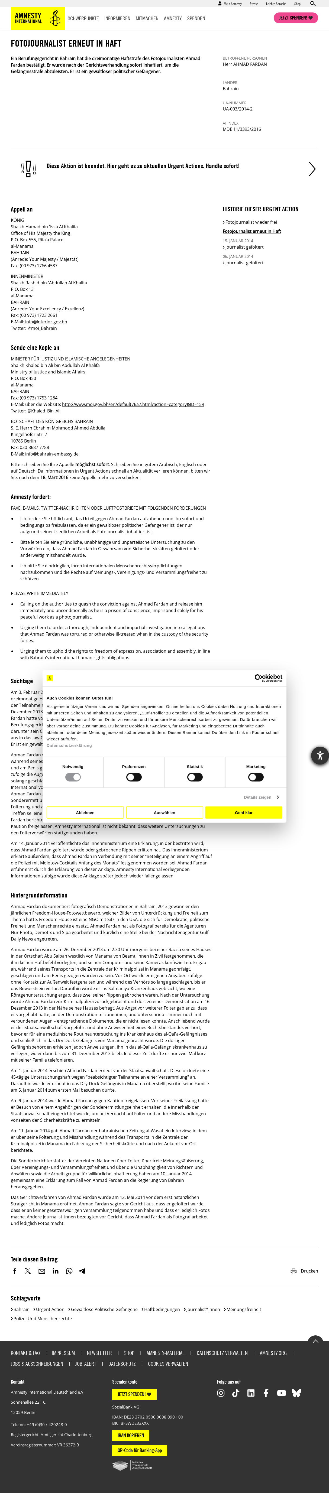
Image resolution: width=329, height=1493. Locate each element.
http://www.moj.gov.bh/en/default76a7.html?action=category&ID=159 (133, 404)
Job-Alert (85, 1363)
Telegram (82, 1271)
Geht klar (244, 812)
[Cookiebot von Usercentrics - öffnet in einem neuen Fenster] (258, 678)
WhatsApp (69, 1271)
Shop (297, 3)
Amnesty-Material (166, 1352)
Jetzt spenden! (293, 18)
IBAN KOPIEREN (131, 1435)
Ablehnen (85, 812)
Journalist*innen (203, 1309)
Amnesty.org (273, 1352)
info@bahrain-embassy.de (52, 454)
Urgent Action (50, 1309)
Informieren (117, 18)
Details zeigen (257, 797)
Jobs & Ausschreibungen (37, 1363)
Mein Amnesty (233, 3)
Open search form (312, 3)
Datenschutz (122, 1363)
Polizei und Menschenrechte (43, 1319)
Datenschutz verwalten (222, 1352)
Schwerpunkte (83, 18)
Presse (254, 3)
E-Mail (42, 1271)
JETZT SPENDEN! (132, 1394)
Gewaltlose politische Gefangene (104, 1309)
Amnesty (173, 18)
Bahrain (22, 1309)
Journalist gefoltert (244, 247)
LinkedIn (55, 1271)
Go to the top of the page (315, 1340)
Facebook (15, 1271)
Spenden (196, 18)
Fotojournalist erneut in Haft (252, 231)
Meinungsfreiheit (244, 1309)
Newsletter (99, 1352)
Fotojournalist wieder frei (251, 222)
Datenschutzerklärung (69, 745)
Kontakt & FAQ (25, 1352)
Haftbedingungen (162, 1309)
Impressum (63, 1352)
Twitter (28, 1271)
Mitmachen (147, 18)
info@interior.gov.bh (46, 322)
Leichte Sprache (276, 3)
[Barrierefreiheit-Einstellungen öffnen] (320, 756)
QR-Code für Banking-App (140, 1450)
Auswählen (164, 812)
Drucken (304, 1271)
